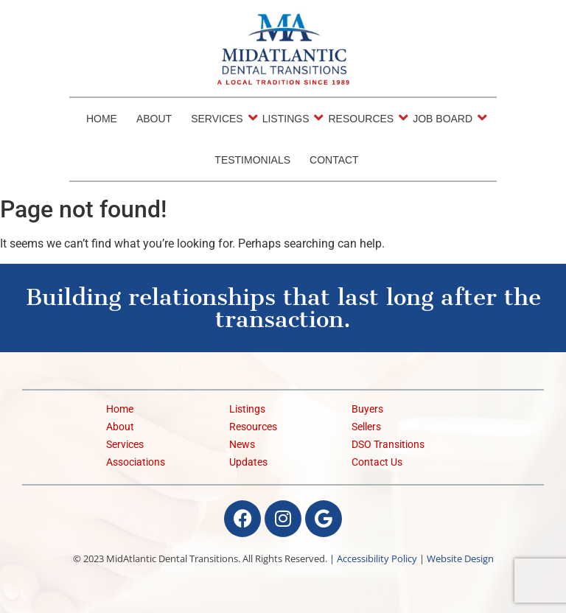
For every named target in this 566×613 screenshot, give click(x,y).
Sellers (366, 427)
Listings (287, 118)
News (242, 445)
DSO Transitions (388, 445)
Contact (334, 160)
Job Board (444, 118)
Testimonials (252, 160)
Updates (248, 462)
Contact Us (377, 462)
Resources (362, 118)
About (154, 119)
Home (101, 119)
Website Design (460, 558)
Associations (135, 462)
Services (218, 118)
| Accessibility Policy (373, 558)
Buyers (367, 409)
